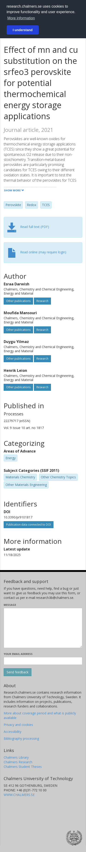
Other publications (18, 301)
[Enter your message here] (43, 628)
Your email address (18, 654)
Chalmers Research (18, 762)
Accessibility (12, 731)
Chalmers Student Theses (23, 766)
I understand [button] (23, 30)
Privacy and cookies (18, 724)
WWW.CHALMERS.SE (19, 795)
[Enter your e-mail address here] (43, 661)
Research (42, 301)
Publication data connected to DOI (28, 525)
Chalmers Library (16, 757)
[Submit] (17, 672)
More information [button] (21, 18)
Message (10, 604)
